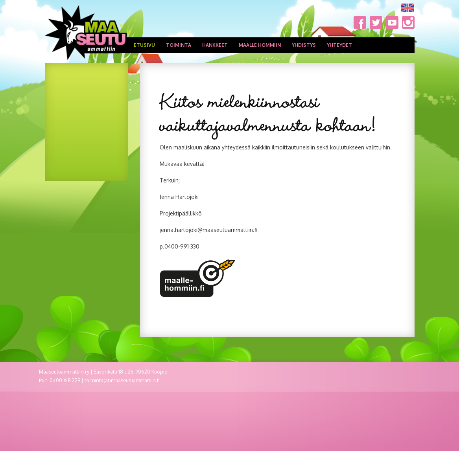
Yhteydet (339, 45)
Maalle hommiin (260, 45)
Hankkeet (215, 45)
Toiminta (178, 45)
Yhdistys (304, 45)
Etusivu (144, 45)
